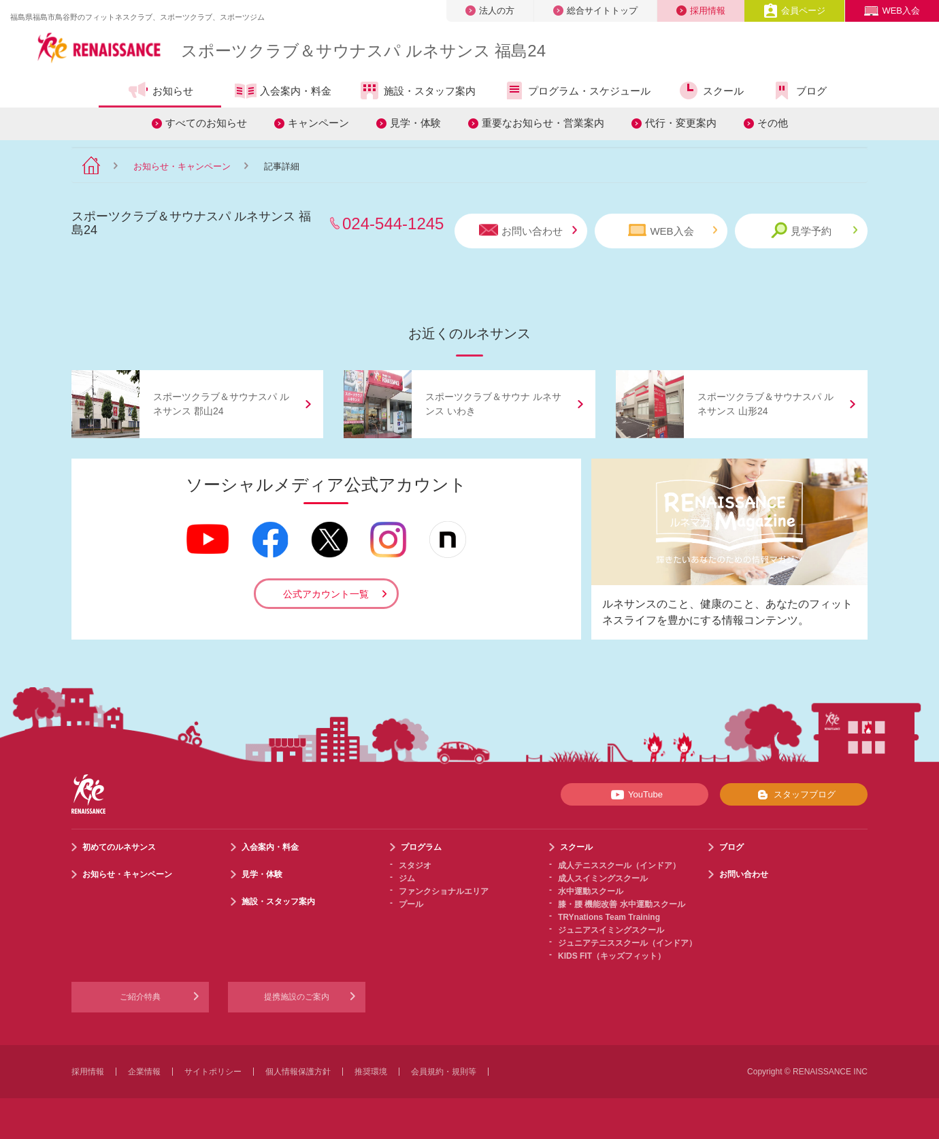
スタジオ (415, 865)
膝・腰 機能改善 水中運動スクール (621, 904)
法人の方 (489, 10)
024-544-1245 (393, 223)
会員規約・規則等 (443, 1071)
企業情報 (144, 1071)
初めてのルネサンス (119, 847)
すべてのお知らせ (206, 123)
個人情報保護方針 (298, 1071)
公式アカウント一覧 (326, 594)
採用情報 (700, 10)
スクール (711, 90)
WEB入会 (892, 10)
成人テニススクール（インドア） (619, 865)
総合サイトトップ (595, 10)
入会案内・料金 (283, 92)
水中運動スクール (590, 891)
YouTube (634, 795)
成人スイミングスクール (603, 878)
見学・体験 (415, 123)
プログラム (421, 847)
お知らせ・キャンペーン (182, 166)
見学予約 (814, 230)
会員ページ (794, 10)
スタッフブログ (794, 795)
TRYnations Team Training (609, 917)
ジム (407, 878)
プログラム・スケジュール (576, 90)
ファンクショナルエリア (444, 891)
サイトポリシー (213, 1071)
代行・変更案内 (680, 123)
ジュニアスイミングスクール (611, 930)
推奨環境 (371, 1071)
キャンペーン (318, 123)
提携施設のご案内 (296, 997)
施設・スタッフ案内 (417, 90)
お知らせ (160, 90)
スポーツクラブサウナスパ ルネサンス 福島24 (363, 51)
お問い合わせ (528, 230)
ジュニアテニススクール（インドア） (627, 943)
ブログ (799, 90)
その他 (772, 123)
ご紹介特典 (140, 997)
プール (411, 904)
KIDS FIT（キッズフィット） (611, 956)
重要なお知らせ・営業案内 (543, 123)
